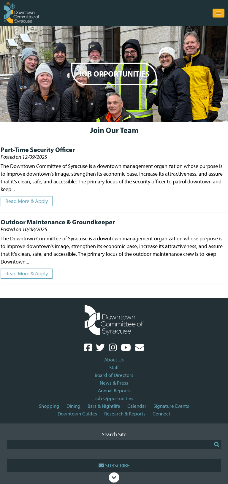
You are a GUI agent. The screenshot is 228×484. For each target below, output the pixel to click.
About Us (114, 359)
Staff (114, 367)
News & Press (114, 383)
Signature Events (171, 406)
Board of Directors (114, 375)
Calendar (136, 406)
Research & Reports (124, 413)
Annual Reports (114, 390)
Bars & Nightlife (104, 406)
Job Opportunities (114, 398)
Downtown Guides (77, 413)
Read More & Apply (26, 201)
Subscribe (114, 465)
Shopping (49, 406)
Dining (73, 406)
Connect (161, 413)
